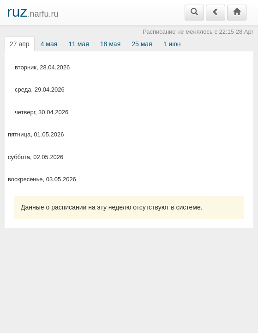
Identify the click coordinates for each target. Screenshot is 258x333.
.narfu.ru (33, 11)
